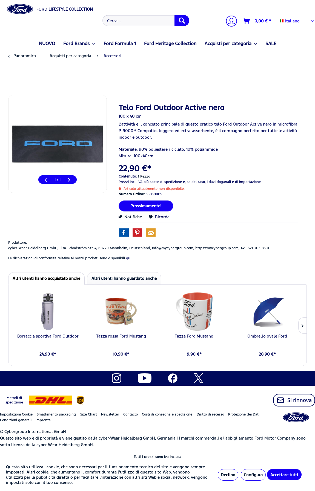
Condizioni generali (15, 420)
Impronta (43, 420)
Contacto (130, 414)
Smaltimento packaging (56, 414)
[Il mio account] (229, 21)
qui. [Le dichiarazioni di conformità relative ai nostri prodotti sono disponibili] (129, 258)
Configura (253, 474)
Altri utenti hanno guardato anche (124, 278)
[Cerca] (181, 20)
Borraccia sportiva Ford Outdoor (48, 336)
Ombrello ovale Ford (267, 336)
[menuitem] (145, 20)
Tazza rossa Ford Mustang (121, 336)
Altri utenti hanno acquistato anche (46, 278)
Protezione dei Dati (243, 414)
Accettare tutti (284, 474)
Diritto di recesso (210, 414)
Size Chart (88, 414)
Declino (228, 474)
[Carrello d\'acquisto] (257, 20)
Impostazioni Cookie (16, 414)
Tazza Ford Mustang (194, 336)
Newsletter (110, 414)
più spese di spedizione (163, 182)
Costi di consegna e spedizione (167, 414)
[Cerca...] (145, 20)
